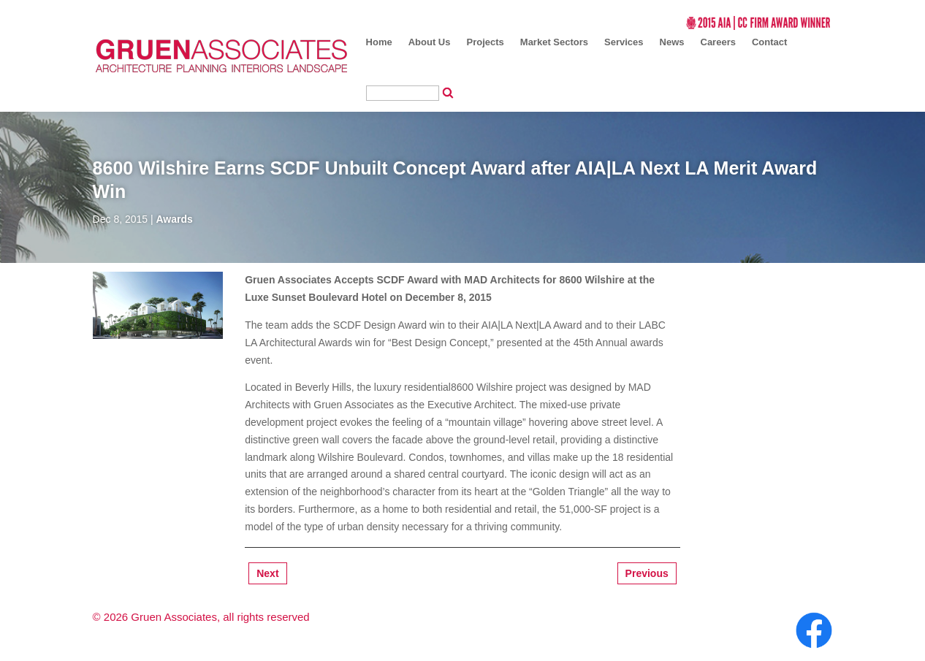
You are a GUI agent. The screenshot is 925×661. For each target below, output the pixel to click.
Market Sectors (554, 42)
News (672, 42)
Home (379, 42)
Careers (718, 42)
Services (624, 42)
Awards (174, 219)
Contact (769, 42)
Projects (485, 42)
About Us (429, 42)
